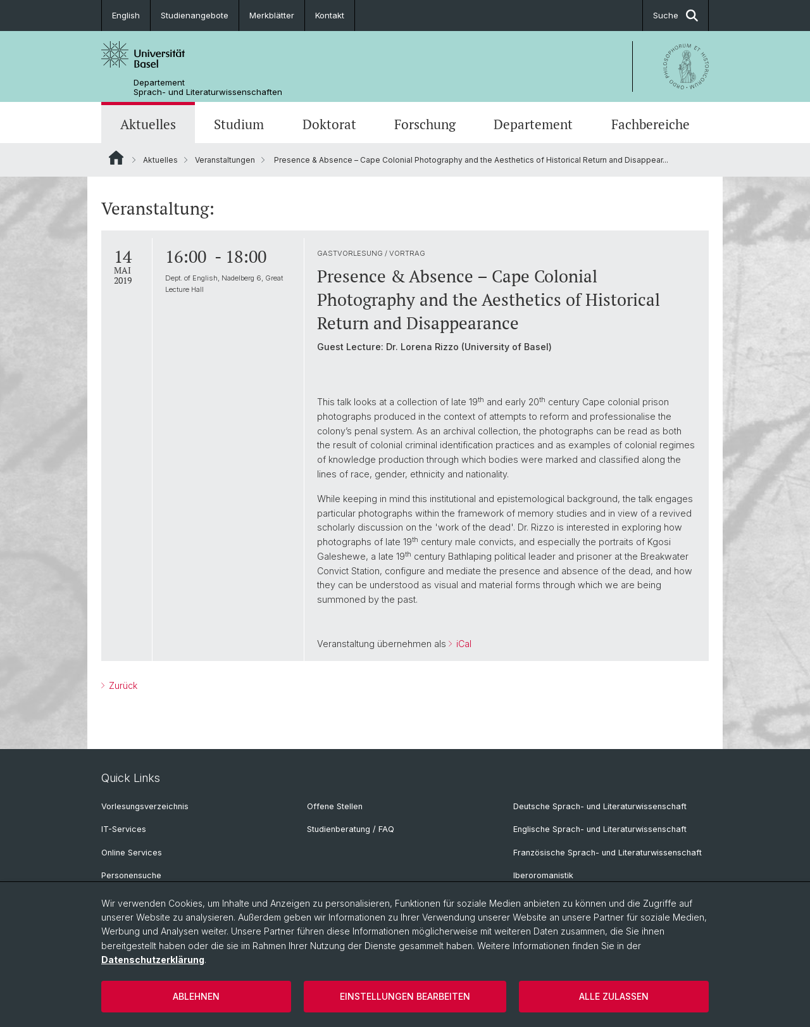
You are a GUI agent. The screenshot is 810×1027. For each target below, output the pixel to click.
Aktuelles (148, 124)
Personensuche (131, 875)
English (126, 15)
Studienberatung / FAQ (350, 829)
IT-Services (123, 829)
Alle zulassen (614, 996)
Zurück (121, 685)
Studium (239, 124)
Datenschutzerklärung (152, 959)
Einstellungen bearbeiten (405, 996)
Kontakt (329, 15)
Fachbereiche (650, 124)
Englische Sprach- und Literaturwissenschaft (600, 829)
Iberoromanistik (543, 875)
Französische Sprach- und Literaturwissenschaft (607, 852)
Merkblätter (271, 15)
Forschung (425, 124)
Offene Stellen (335, 806)
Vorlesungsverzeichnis (145, 806)
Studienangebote (194, 15)
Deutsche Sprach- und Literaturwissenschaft (600, 806)
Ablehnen (196, 996)
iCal (462, 643)
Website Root (116, 158)
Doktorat (329, 124)
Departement (533, 124)
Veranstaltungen (225, 160)
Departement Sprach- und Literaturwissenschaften (208, 87)
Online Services (131, 852)
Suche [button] (675, 15)
